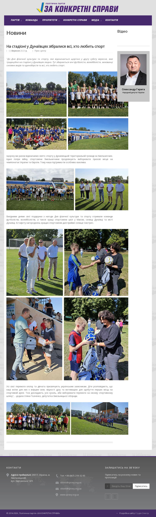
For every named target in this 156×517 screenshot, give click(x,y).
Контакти (111, 20)
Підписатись (141, 486)
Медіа (95, 20)
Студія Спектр (142, 513)
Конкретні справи (75, 20)
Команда (32, 20)
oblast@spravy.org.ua (70, 482)
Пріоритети (49, 20)
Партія (15, 20)
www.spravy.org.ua (69, 494)
